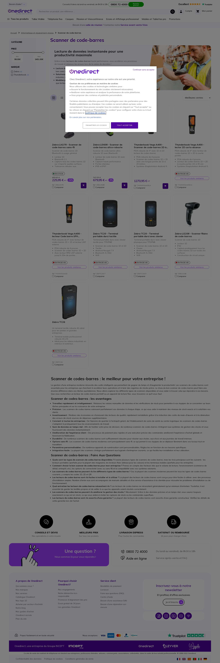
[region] (111, 99)
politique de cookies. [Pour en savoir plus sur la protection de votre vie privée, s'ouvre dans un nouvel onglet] (96, 113)
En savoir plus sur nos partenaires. (86, 117)
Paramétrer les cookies (96, 125)
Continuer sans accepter (143, 70)
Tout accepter (124, 125)
